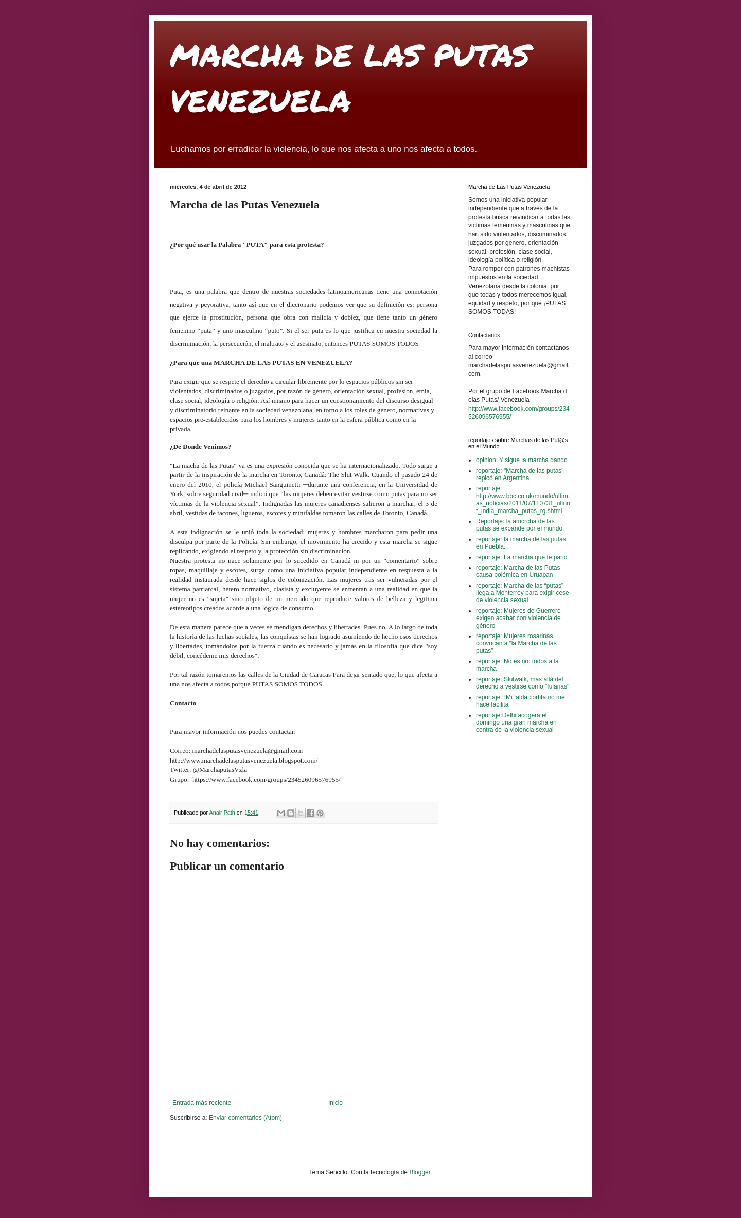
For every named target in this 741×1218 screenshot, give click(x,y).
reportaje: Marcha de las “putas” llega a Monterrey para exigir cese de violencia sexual (522, 593)
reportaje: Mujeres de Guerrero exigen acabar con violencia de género (518, 618)
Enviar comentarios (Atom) (245, 1117)
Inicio (335, 1102)
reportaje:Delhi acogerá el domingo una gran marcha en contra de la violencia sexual (516, 723)
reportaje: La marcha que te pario (521, 557)
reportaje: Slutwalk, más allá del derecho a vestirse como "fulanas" (522, 683)
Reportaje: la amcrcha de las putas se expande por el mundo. (520, 525)
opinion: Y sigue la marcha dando (522, 460)
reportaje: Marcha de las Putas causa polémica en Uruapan (518, 571)
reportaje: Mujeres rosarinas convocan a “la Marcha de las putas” (516, 643)
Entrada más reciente (201, 1102)
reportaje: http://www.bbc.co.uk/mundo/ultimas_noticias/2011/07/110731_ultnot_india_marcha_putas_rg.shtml (523, 499)
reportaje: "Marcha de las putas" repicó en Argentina (520, 474)
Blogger (419, 1172)
